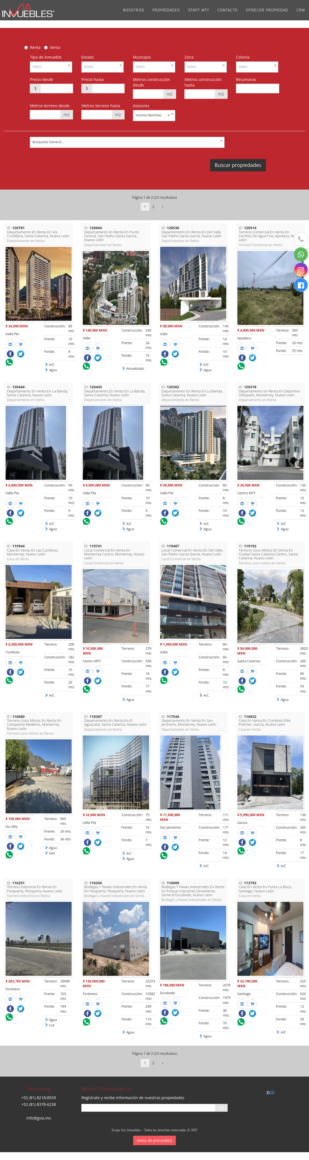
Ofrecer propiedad (267, 13)
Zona (189, 57)
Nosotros (133, 13)
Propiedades (166, 13)
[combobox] (51, 67)
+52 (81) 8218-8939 (38, 1097)
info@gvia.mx (38, 1118)
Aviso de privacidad (154, 1140)
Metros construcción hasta (203, 82)
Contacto (228, 13)
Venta (55, 47)
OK (221, 1107)
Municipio (142, 57)
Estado (87, 57)
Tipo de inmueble (45, 57)
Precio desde (41, 79)
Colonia (243, 57)
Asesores (141, 105)
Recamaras (246, 79)
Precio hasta (92, 79)
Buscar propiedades (238, 165)
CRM (300, 13)
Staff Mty (198, 13)
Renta (35, 47)
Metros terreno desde (49, 105)
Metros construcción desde (151, 82)
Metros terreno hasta (100, 105)
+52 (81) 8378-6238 (38, 1104)
